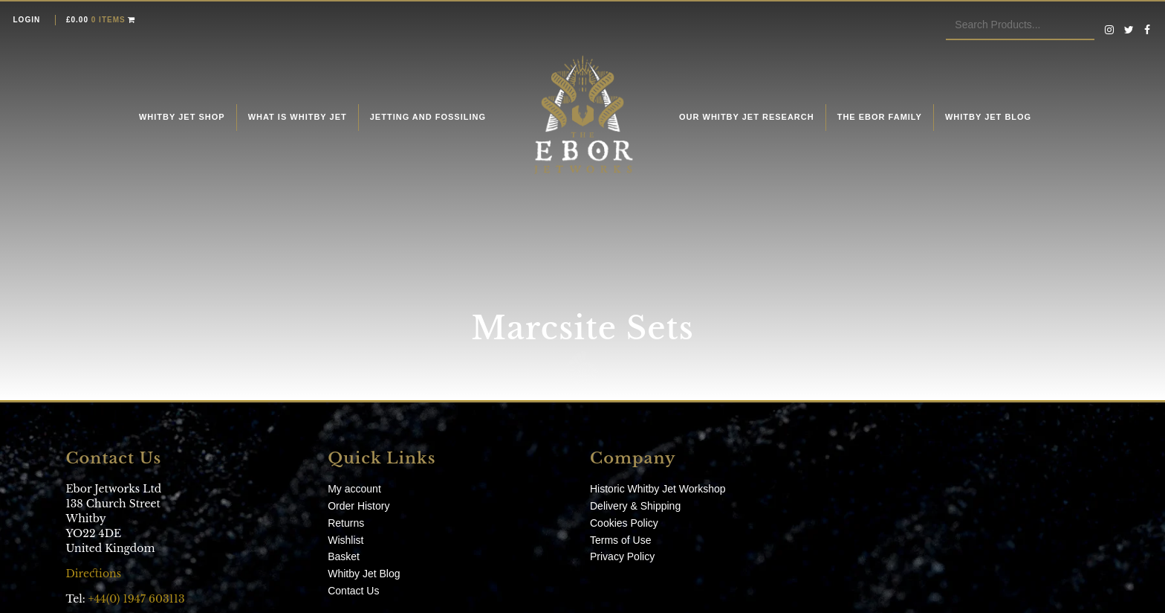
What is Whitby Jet (297, 116)
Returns (346, 523)
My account (354, 489)
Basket (344, 556)
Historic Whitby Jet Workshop (658, 489)
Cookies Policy (624, 523)
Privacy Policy (622, 556)
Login (27, 20)
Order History (358, 506)
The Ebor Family (879, 116)
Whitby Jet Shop (182, 116)
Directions (94, 573)
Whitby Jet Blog (988, 116)
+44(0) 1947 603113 (136, 599)
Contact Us (353, 591)
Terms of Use (620, 540)
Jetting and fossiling (428, 116)
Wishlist (345, 540)
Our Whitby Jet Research (746, 116)
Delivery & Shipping (635, 506)
